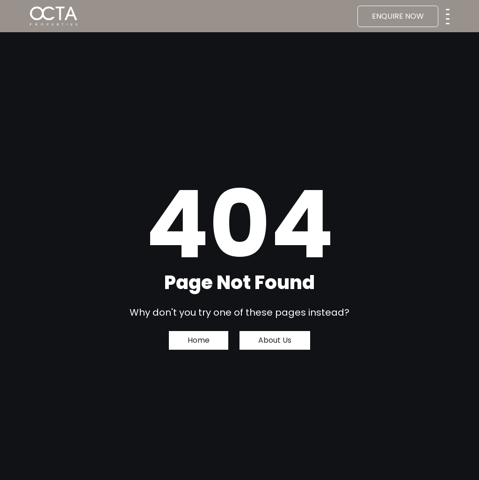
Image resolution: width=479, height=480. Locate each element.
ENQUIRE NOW (398, 16)
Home (199, 340)
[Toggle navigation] (448, 13)
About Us (274, 340)
